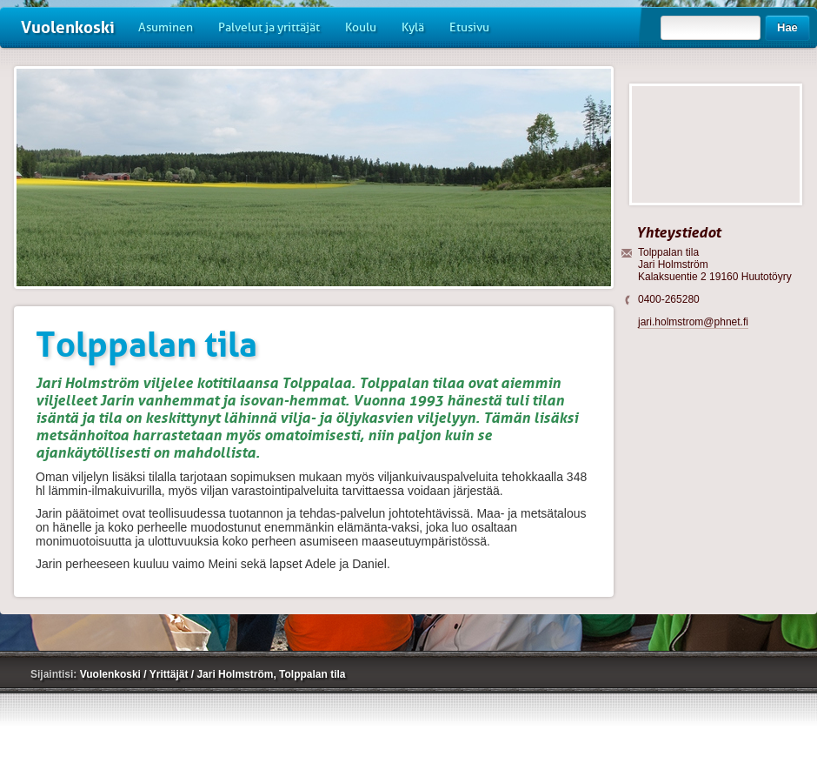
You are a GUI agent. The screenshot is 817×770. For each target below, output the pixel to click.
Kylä (413, 27)
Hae (787, 27)
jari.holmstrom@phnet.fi (693, 322)
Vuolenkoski (68, 27)
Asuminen (165, 27)
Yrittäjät (170, 674)
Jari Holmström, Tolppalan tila (270, 674)
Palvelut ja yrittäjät (269, 27)
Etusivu (469, 27)
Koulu (360, 27)
